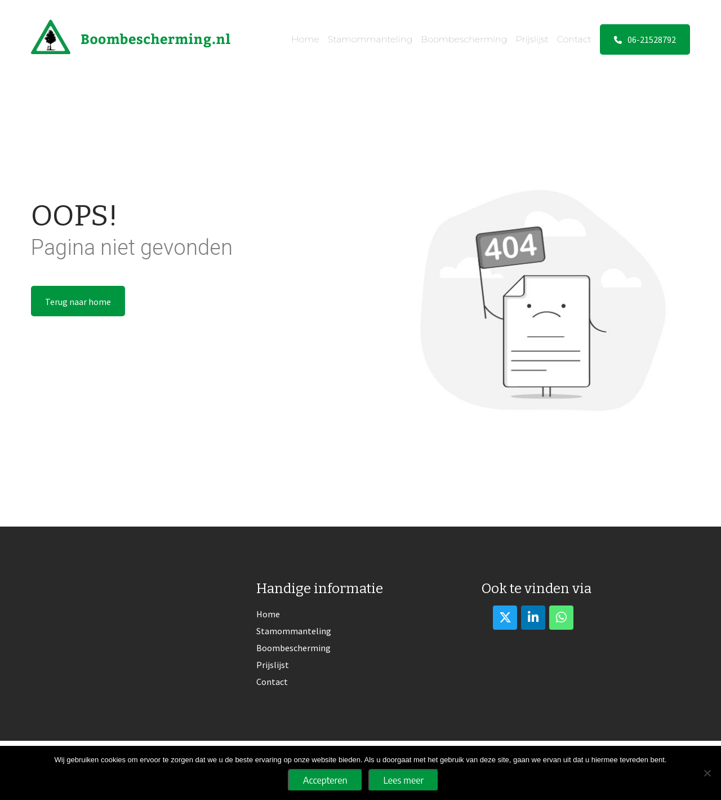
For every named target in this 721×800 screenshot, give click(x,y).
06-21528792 (645, 39)
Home (305, 39)
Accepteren (325, 780)
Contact (574, 39)
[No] (707, 773)
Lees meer (404, 780)
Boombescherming (464, 39)
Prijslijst (532, 39)
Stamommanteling (370, 39)
